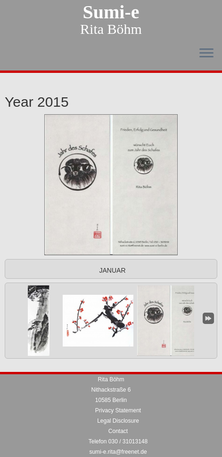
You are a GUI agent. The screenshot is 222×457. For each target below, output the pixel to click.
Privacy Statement (118, 410)
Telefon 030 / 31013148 (118, 441)
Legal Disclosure (118, 421)
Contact (118, 431)
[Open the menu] (206, 54)
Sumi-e (111, 12)
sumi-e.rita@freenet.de (118, 452)
